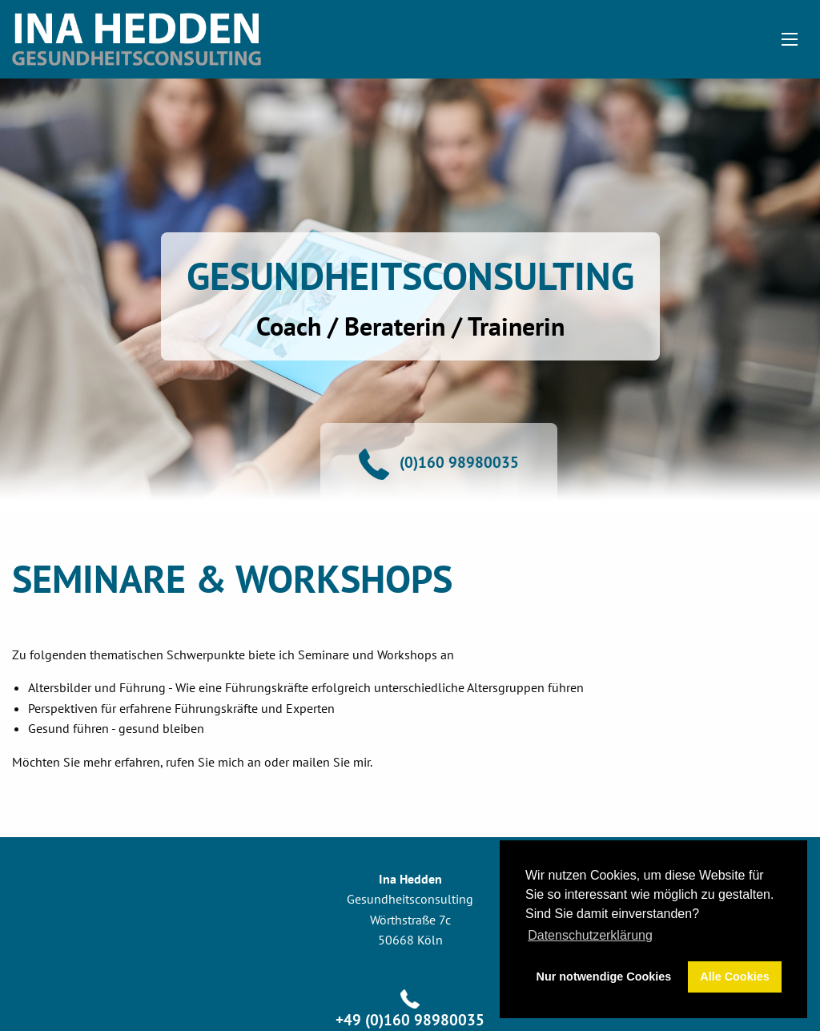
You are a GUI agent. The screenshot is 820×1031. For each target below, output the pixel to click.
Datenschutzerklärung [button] (590, 935)
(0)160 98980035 (459, 462)
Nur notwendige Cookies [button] (604, 976)
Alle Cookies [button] (734, 976)
